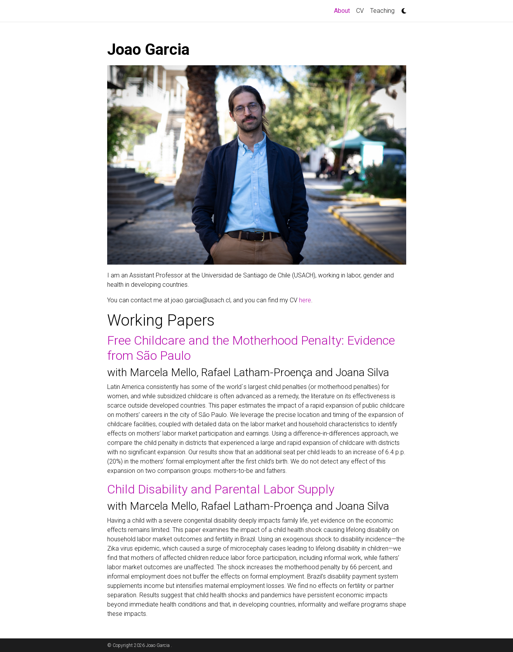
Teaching (382, 10)
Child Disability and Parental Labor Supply (220, 489)
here (305, 300)
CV (360, 10)
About (343, 10)
